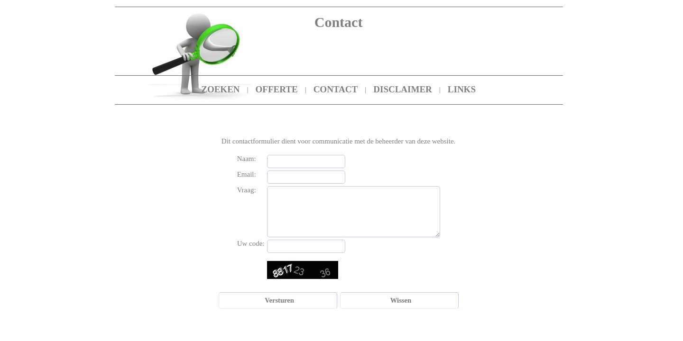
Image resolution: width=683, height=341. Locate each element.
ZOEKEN (220, 89)
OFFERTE (277, 89)
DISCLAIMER (402, 89)
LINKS (462, 89)
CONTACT (336, 89)
